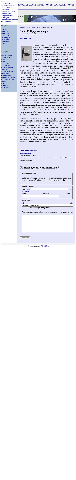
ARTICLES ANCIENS (45, 5)
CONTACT (5, 36)
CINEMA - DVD (7, 57)
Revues (3, 81)
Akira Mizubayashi (7, 6)
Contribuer (4, 42)
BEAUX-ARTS (6, 55)
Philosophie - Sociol (8, 77)
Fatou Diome (5, 10)
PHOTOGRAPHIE (7, 79)
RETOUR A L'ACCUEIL (27, 5)
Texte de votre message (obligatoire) (36, 208)
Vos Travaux (5, 87)
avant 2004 (5, 34)
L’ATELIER (5, 63)
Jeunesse (4, 69)
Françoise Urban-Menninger (7, 17)
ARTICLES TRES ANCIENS (64, 5)
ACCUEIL (4, 30)
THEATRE (5, 83)
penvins (41, 34)
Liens (3, 44)
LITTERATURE (7, 65)
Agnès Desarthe (6, 2)
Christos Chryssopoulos (9, 20)
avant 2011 (5, 32)
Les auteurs (5, 40)
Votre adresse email (46, 194)
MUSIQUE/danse (7, 75)
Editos (3, 61)
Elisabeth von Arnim (8, 12)
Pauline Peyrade (6, 8)
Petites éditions (6, 73)
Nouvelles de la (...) (8, 71)
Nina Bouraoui (6, 22)
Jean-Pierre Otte (6, 4)
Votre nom (26, 189)
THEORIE (4, 85)
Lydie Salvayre (6, 14)
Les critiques (5, 38)
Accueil (22, 27)
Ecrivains (4, 59)
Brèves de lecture (7, 67)
